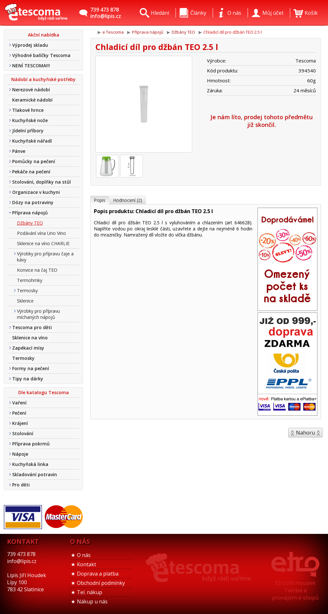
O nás (84, 555)
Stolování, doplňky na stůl (41, 182)
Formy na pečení (30, 368)
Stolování (22, 433)
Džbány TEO (30, 223)
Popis (99, 200)
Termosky (27, 290)
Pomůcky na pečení (33, 161)
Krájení (20, 423)
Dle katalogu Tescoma (43, 392)
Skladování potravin (34, 474)
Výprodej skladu (30, 45)
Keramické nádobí (32, 100)
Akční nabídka (43, 35)
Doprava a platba (98, 573)
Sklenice (25, 301)
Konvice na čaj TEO (37, 270)
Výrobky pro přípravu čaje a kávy (45, 257)
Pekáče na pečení (31, 172)
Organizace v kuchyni (36, 192)
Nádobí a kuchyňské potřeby (43, 79)
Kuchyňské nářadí (32, 141)
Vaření (19, 403)
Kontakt (86, 564)
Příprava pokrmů (31, 444)
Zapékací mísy (28, 348)
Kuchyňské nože (30, 120)
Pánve (18, 151)
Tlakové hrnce (28, 110)
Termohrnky (29, 280)
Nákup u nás (92, 601)
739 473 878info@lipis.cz (105, 12)
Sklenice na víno (30, 338)
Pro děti (21, 485)
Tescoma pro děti (32, 327)
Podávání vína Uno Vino (41, 233)
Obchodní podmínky (101, 582)
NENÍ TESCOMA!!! (31, 65)
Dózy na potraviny (32, 202)
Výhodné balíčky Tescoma (41, 55)
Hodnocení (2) (127, 200)
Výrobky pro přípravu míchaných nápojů (38, 314)
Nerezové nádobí (31, 90)
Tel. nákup (89, 592)
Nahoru (305, 432)
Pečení (19, 413)
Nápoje (20, 454)
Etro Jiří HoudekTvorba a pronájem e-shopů (295, 590)
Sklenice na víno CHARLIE (43, 243)
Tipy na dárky (27, 379)
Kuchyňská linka (30, 464)
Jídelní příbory (28, 131)
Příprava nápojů (30, 213)
